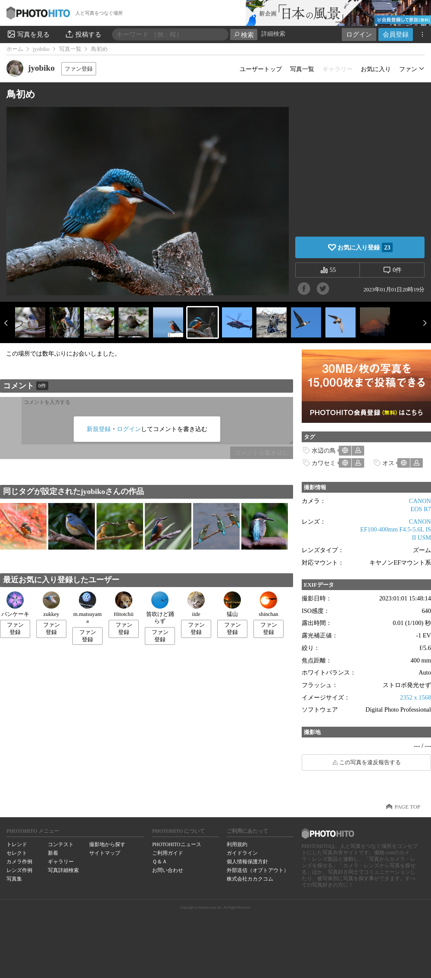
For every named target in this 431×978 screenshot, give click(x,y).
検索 (244, 34)
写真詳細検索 (63, 870)
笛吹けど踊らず (160, 608)
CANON (420, 500)
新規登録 (99, 428)
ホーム (14, 49)
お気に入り (376, 69)
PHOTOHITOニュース (176, 844)
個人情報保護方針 (247, 861)
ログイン (359, 34)
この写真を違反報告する (370, 762)
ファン (408, 69)
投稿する (83, 34)
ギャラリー (61, 861)
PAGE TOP (407, 807)
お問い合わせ (167, 870)
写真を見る (28, 34)
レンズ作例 (19, 870)
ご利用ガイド (167, 853)
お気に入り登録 (364, 247)
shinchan (268, 604)
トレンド (16, 844)
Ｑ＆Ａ (159, 861)
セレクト (16, 853)
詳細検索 (273, 34)
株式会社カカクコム (250, 878)
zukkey (51, 604)
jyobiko (41, 49)
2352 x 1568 (415, 697)
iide (196, 604)
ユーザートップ (261, 69)
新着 (53, 853)
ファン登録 (79, 69)
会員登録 (396, 34)
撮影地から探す (107, 844)
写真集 (14, 878)
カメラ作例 (19, 861)
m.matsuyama (87, 608)
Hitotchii (124, 604)
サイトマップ (104, 853)
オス (388, 462)
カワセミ (324, 462)
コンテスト (61, 844)
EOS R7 (420, 509)
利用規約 (237, 844)
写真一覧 (70, 49)
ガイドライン (242, 853)
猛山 (232, 604)
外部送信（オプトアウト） (258, 870)
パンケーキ (15, 604)
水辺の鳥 (324, 450)
